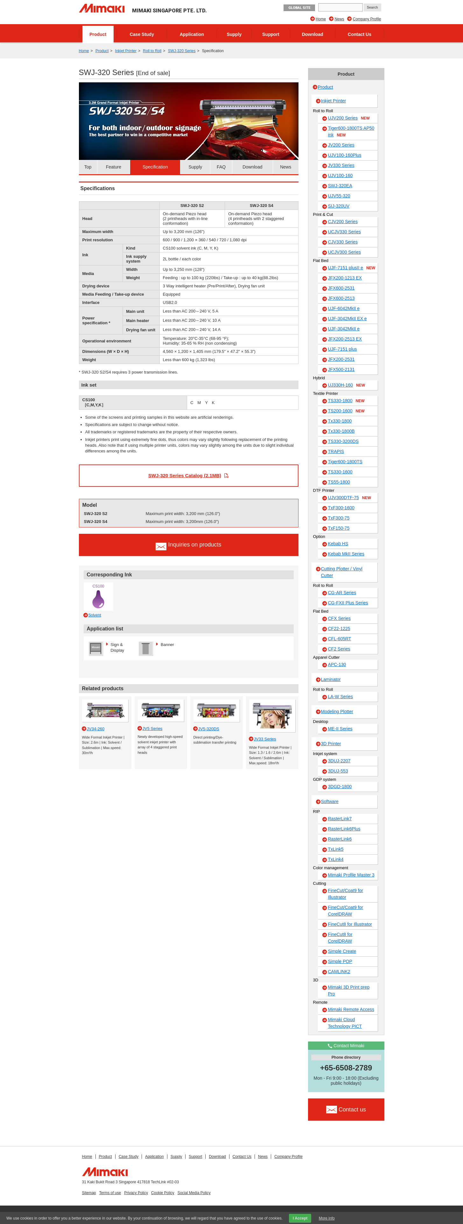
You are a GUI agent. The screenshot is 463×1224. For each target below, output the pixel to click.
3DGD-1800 (340, 786)
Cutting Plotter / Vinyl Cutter (341, 572)
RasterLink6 (340, 839)
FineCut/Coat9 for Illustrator (345, 894)
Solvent (94, 615)
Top (88, 166)
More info (327, 1218)
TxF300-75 (339, 517)
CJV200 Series (343, 221)
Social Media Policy (194, 1193)
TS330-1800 (346, 401)
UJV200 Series (349, 118)
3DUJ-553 (338, 771)
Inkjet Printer (126, 51)
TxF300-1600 (341, 507)
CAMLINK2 (339, 971)
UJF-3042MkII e (344, 328)
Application (192, 34)
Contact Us (359, 34)
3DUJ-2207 (339, 760)
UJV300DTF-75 (349, 498)
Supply (234, 34)
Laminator (331, 679)
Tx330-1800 (340, 420)
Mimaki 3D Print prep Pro (349, 990)
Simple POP (340, 961)
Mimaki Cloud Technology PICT (345, 1023)
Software (330, 801)
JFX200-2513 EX (345, 338)
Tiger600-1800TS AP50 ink (351, 132)
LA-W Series (340, 696)
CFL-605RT (339, 638)
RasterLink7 (340, 818)
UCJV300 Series (344, 252)
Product (97, 34)
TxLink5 (336, 849)
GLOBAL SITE (299, 8)
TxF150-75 (339, 528)
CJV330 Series (343, 241)
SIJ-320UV (339, 206)
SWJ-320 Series (182, 51)
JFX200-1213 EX (345, 277)
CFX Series (339, 618)
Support (270, 34)
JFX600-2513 (341, 298)
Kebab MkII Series (346, 553)
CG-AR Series (342, 592)
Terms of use (110, 1193)
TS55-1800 (339, 482)
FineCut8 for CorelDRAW (340, 938)
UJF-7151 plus (342, 349)
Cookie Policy (162, 1193)
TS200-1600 (346, 411)
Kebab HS (338, 543)
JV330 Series (341, 165)
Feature (113, 166)
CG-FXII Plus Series (348, 602)
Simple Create (342, 951)
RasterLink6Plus (344, 828)
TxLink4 (336, 859)
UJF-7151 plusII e (351, 268)
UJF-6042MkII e (344, 308)
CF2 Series (339, 648)
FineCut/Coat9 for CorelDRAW (345, 911)
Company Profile (367, 19)
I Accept (300, 1218)
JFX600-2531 (341, 288)
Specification (155, 166)
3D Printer (331, 743)
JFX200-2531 (341, 359)
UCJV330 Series (344, 231)
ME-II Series (340, 728)
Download (312, 34)
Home (321, 19)
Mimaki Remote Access (351, 1009)
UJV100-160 (340, 175)
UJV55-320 (339, 195)
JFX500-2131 (341, 369)
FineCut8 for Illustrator (350, 924)
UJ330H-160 (346, 385)
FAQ (221, 166)
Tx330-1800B (341, 431)
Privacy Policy (136, 1193)
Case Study (142, 34)
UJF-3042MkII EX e (347, 318)
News (339, 19)
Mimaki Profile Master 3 (351, 874)
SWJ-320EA (340, 185)
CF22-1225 (339, 628)
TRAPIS (336, 451)
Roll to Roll (152, 51)
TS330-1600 (340, 471)
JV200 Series (341, 145)
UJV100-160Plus (344, 155)
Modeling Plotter (337, 711)
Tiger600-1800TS (345, 461)
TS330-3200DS (343, 441)
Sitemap (89, 1193)
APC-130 (337, 664)
